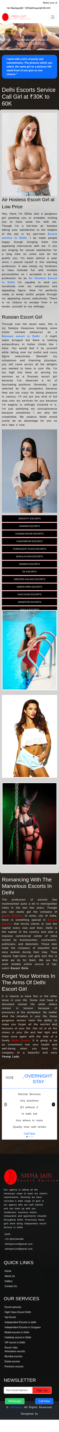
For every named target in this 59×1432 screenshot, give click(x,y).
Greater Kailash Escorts (29, 579)
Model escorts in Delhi (17, 1332)
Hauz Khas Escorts (29, 594)
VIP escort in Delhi (15, 1342)
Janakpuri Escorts (29, 602)
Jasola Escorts (29, 609)
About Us (10, 1276)
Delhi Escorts (13, 915)
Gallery (9, 1281)
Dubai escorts (12, 1361)
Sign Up (41, 1390)
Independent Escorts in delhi (20, 1322)
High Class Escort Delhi (18, 1312)
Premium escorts (14, 1366)
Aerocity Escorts (29, 518)
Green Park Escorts (29, 587)
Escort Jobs (11, 1347)
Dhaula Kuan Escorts (29, 556)
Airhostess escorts (15, 1351)
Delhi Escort (20, 1040)
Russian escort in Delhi (22, 336)
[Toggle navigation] (52, 17)
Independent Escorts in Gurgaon (23, 1327)
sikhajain (16, 1407)
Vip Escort (10, 1317)
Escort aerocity (13, 1307)
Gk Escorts (29, 571)
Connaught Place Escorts (29, 549)
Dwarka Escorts (29, 564)
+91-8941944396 (15, 8)
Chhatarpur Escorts (29, 541)
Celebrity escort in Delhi (18, 1337)
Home (6, 40)
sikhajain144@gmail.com (38, 8)
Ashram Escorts (29, 526)
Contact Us (11, 1286)
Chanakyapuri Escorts (29, 533)
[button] (53, 1104)
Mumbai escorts (13, 1356)
